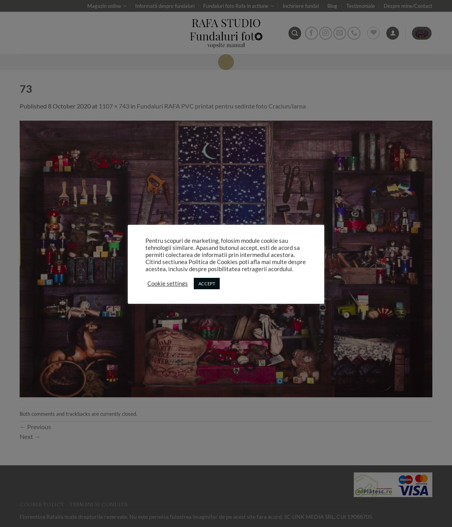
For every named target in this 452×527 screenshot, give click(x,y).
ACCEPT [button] (206, 283)
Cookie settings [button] (167, 283)
